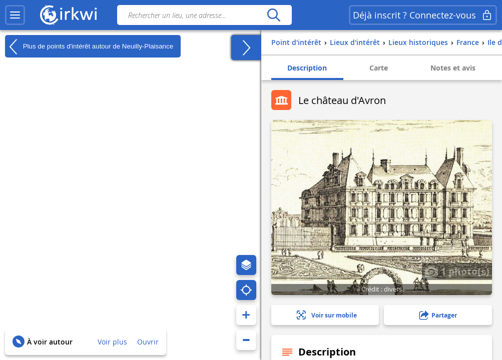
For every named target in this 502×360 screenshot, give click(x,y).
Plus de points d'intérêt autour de (89, 46)
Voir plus (112, 341)
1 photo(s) (456, 271)
